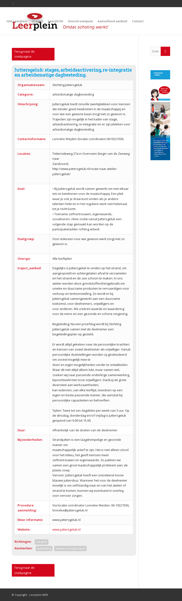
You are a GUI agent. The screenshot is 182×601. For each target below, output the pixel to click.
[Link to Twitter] (13, 3)
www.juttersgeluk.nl (66, 529)
